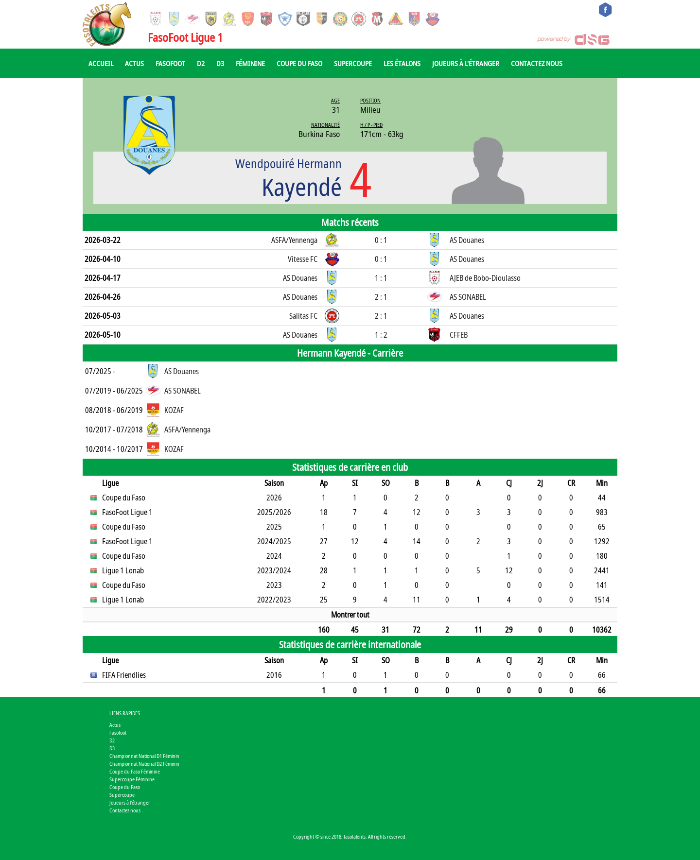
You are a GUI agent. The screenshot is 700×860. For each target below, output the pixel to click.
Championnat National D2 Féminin (144, 763)
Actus (134, 63)
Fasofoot (170, 63)
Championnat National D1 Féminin (144, 755)
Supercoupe (353, 63)
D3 (220, 63)
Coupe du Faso (299, 63)
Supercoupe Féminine (132, 779)
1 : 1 (381, 278)
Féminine (250, 63)
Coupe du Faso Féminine (134, 771)
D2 (201, 63)
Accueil (100, 63)
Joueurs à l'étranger (465, 63)
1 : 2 (381, 334)
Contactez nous (536, 63)
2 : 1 (381, 297)
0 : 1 (381, 240)
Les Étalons (402, 63)
